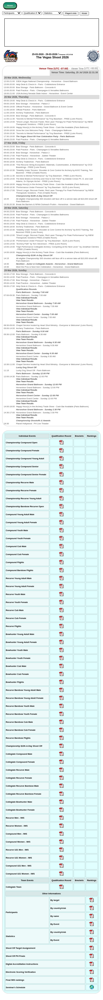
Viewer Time (84, 68)
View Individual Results (26, 298)
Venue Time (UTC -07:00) (53, 68)
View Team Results (25, 300)
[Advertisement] (52, 32)
